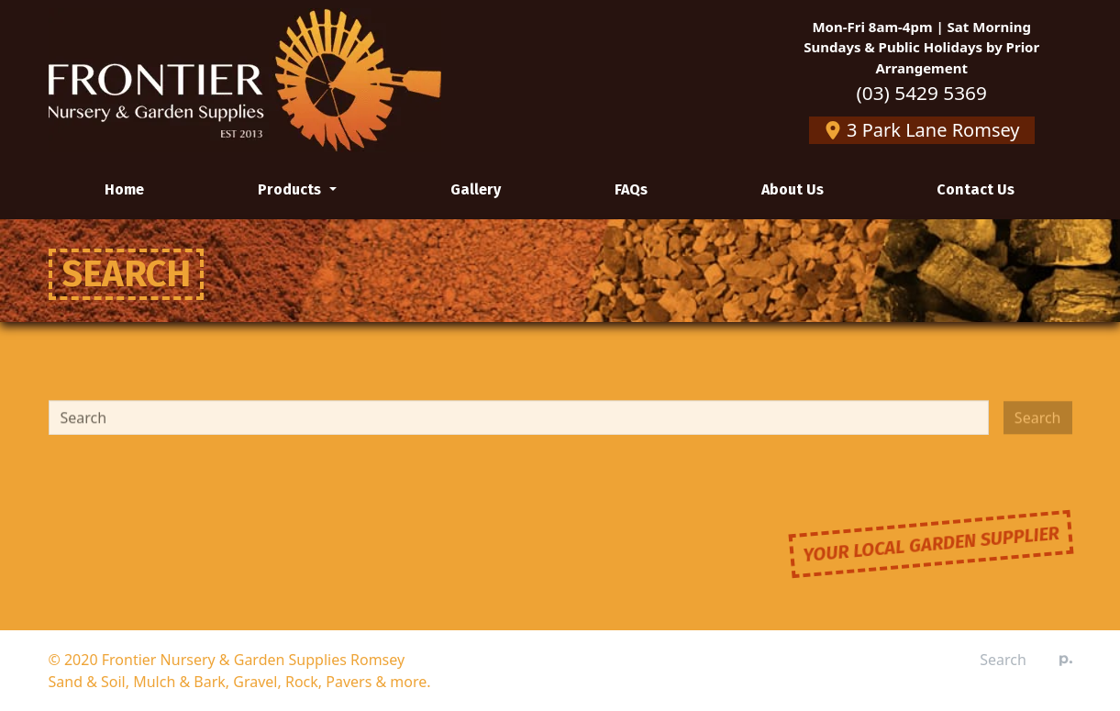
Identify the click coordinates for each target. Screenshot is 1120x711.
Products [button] (291, 189)
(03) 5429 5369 (922, 93)
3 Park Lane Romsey (922, 129)
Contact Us (976, 189)
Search (1003, 660)
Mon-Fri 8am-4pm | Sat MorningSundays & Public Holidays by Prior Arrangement (921, 47)
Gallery (475, 189)
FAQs (631, 189)
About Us (792, 189)
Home (124, 189)
